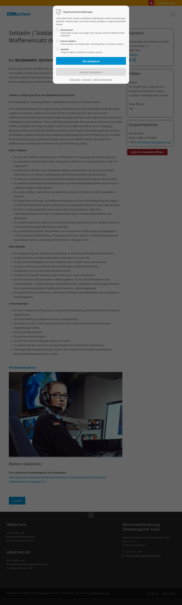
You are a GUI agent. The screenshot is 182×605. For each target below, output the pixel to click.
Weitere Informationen (102, 80)
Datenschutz (75, 80)
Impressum (87, 80)
